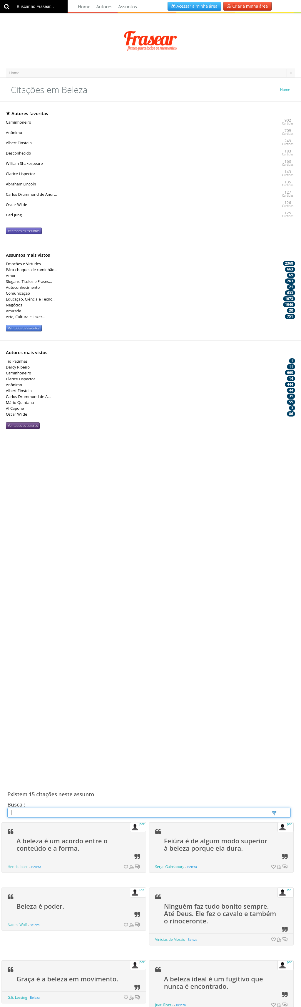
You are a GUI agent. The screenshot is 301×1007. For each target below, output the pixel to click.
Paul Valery (17, 855)
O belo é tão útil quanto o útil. (63, 967)
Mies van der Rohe (23, 782)
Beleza (36, 521)
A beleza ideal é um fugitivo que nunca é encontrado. (213, 637)
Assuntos (127, 6)
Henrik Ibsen (18, 521)
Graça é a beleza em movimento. (67, 633)
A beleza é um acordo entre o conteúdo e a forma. (62, 499)
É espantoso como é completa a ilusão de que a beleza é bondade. (216, 768)
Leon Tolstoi (165, 790)
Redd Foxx (163, 855)
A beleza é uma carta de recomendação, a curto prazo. (62, 702)
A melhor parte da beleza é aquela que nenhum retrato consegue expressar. (217, 902)
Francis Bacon (166, 928)
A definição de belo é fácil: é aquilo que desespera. (59, 833)
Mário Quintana (21, 920)
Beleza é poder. (40, 560)
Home (84, 6)
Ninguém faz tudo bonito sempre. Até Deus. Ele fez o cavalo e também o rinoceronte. (220, 568)
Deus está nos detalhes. (53, 764)
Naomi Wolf (17, 579)
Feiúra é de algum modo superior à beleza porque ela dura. (215, 499)
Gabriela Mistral (168, 724)
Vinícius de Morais (170, 594)
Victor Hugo (17, 986)
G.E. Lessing (17, 652)
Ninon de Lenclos (22, 724)
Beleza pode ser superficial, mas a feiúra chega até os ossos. (216, 833)
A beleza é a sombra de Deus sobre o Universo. (208, 702)
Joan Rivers (164, 659)
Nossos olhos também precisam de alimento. (66, 898)
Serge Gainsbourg (169, 521)
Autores (104, 6)
